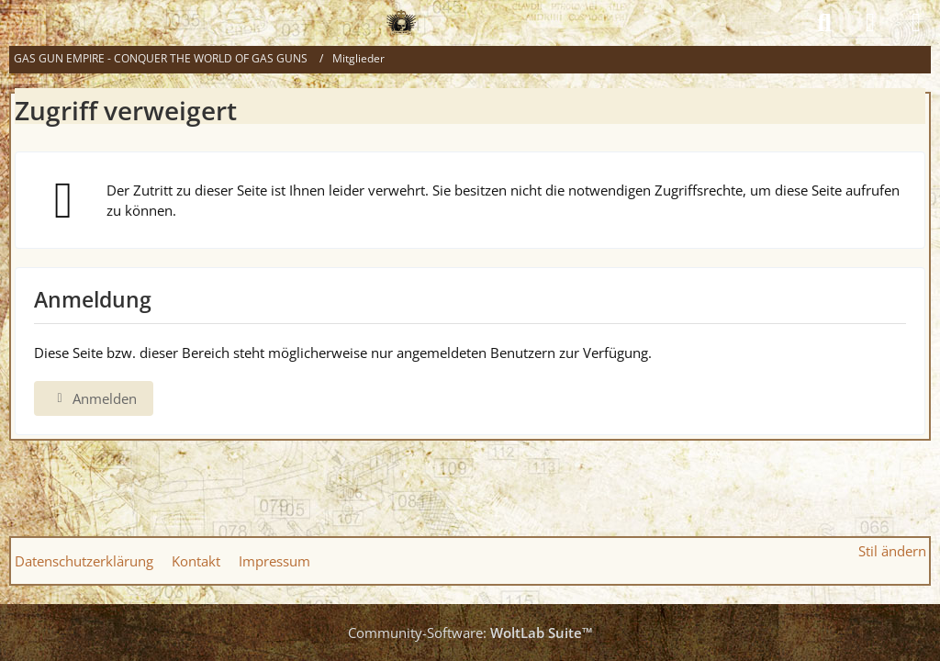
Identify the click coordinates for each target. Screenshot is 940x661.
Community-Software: (470, 632)
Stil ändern (892, 551)
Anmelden (93, 398)
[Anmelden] (870, 23)
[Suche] (824, 23)
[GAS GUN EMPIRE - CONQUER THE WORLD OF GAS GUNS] (401, 23)
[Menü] (916, 23)
